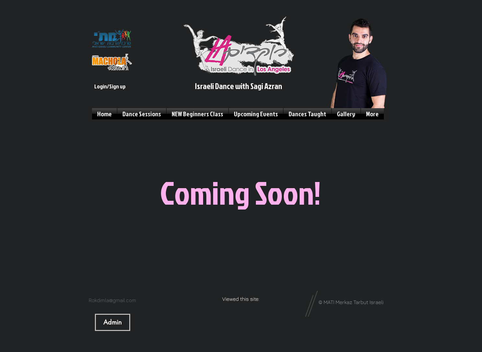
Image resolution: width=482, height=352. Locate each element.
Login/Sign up (110, 86)
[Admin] (112, 322)
